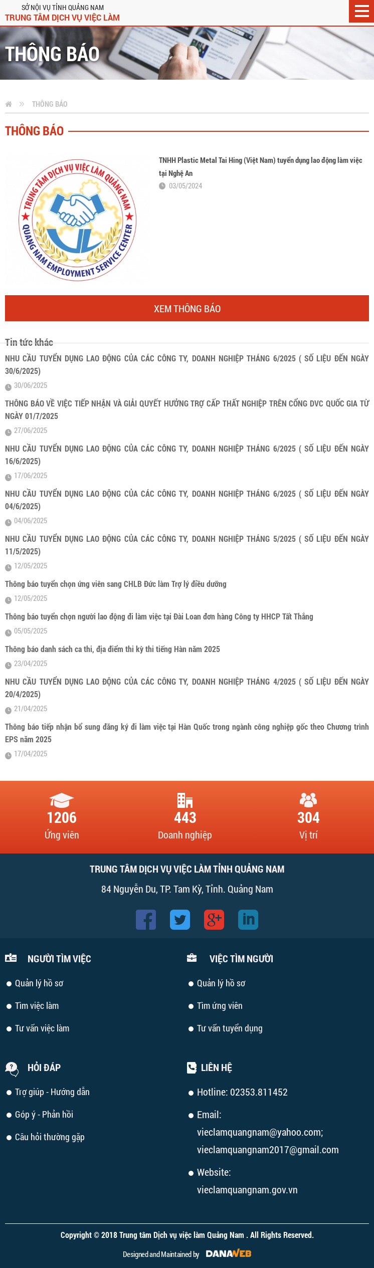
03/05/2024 (185, 185)
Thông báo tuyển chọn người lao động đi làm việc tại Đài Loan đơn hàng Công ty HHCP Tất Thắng (159, 616)
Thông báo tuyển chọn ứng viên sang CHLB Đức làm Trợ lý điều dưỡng (116, 583)
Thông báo (50, 104)
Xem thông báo (187, 308)
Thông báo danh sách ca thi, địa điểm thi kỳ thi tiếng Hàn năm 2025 (112, 649)
